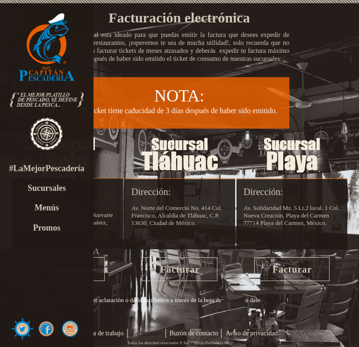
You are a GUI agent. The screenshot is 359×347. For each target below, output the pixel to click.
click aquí (273, 300)
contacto (233, 300)
